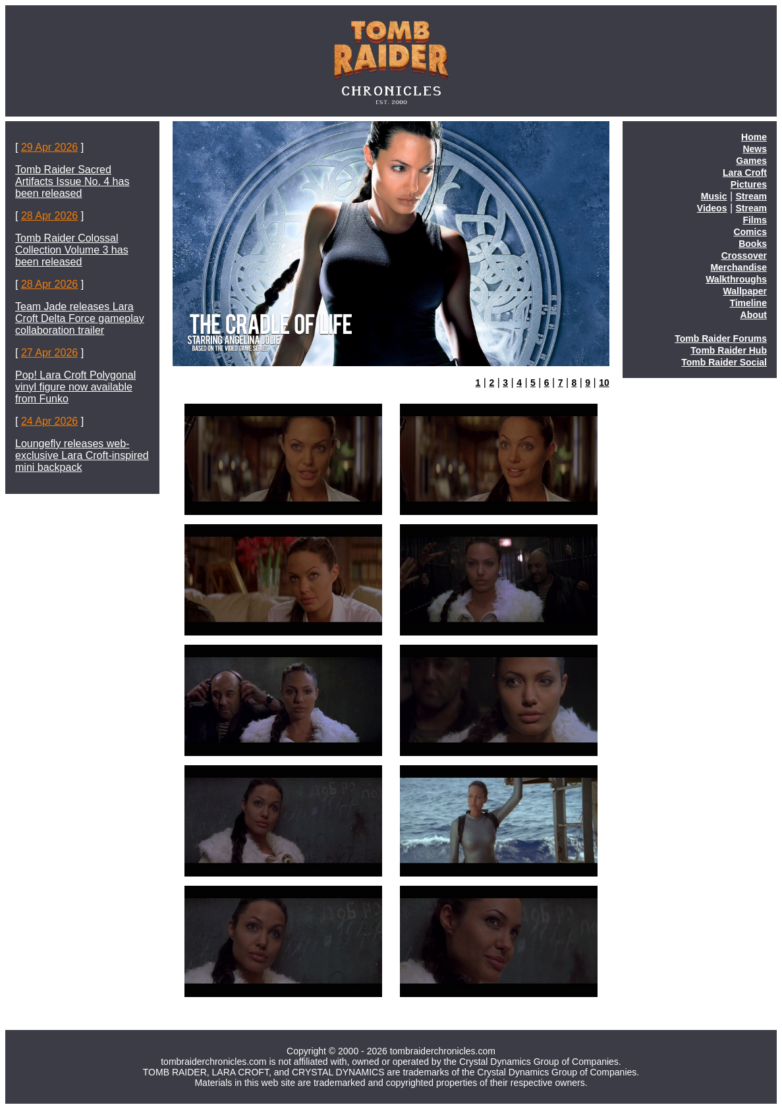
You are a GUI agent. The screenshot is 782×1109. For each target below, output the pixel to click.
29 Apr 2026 (49, 147)
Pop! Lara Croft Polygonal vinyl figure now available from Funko (75, 386)
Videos (712, 208)
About (753, 315)
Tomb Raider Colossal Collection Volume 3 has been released (71, 249)
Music (714, 196)
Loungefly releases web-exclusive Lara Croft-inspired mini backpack (82, 455)
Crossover (744, 255)
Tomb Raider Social (724, 362)
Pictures (749, 184)
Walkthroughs (736, 279)
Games (751, 160)
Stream (751, 196)
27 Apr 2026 (49, 352)
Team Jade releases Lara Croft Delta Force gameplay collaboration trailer (79, 318)
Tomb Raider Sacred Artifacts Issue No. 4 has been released (72, 181)
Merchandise (738, 267)
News (754, 149)
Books (753, 243)
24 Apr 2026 (49, 421)
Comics (750, 232)
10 (604, 382)
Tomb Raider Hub (728, 350)
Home (754, 137)
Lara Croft (745, 172)
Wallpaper (745, 291)
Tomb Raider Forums (721, 338)
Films (754, 220)
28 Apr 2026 (49, 215)
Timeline (748, 303)
